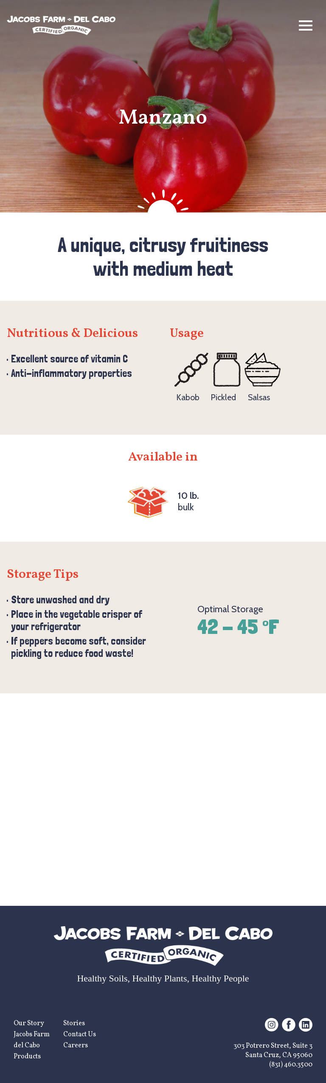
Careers (75, 1045)
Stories (74, 1023)
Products (27, 1056)
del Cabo (27, 1045)
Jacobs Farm (32, 1034)
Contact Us (79, 1034)
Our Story (29, 1023)
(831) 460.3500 (290, 1064)
